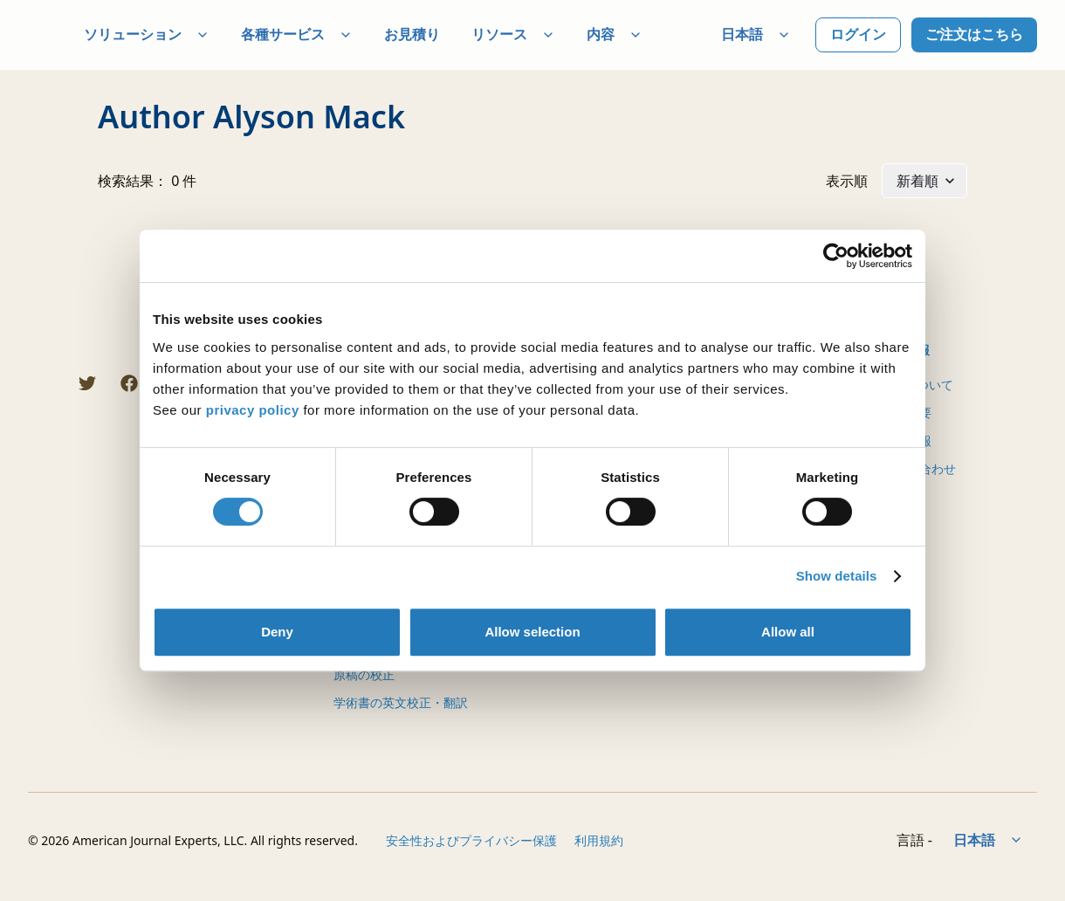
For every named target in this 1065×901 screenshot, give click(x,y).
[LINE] (45, 383)
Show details (836, 575)
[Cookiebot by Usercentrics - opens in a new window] (835, 256)
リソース (513, 34)
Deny (277, 631)
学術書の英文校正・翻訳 (400, 702)
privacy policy (252, 409)
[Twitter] (87, 383)
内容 (614, 34)
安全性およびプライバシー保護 (471, 840)
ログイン (858, 34)
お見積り (412, 34)
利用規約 (598, 840)
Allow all (787, 631)
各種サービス (297, 34)
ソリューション (147, 34)
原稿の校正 (364, 674)
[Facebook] (129, 383)
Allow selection (532, 631)
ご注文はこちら (974, 34)
